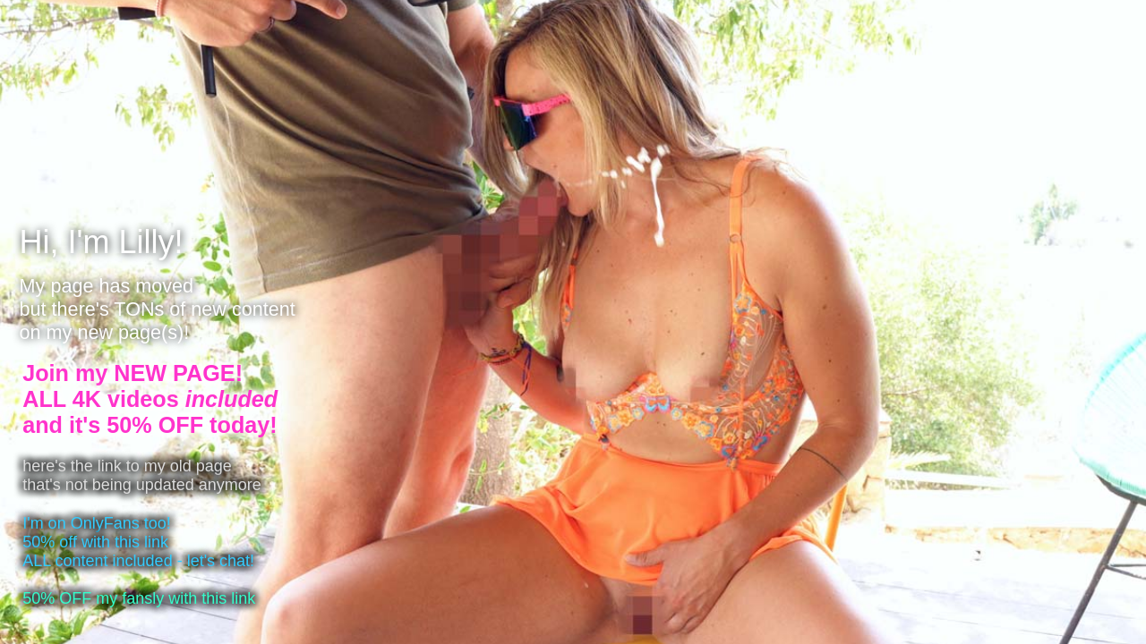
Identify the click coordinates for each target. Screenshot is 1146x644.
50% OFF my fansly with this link (138, 598)
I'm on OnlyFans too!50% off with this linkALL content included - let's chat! (138, 542)
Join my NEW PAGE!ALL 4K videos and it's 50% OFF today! (150, 398)
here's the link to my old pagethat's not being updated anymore (141, 475)
